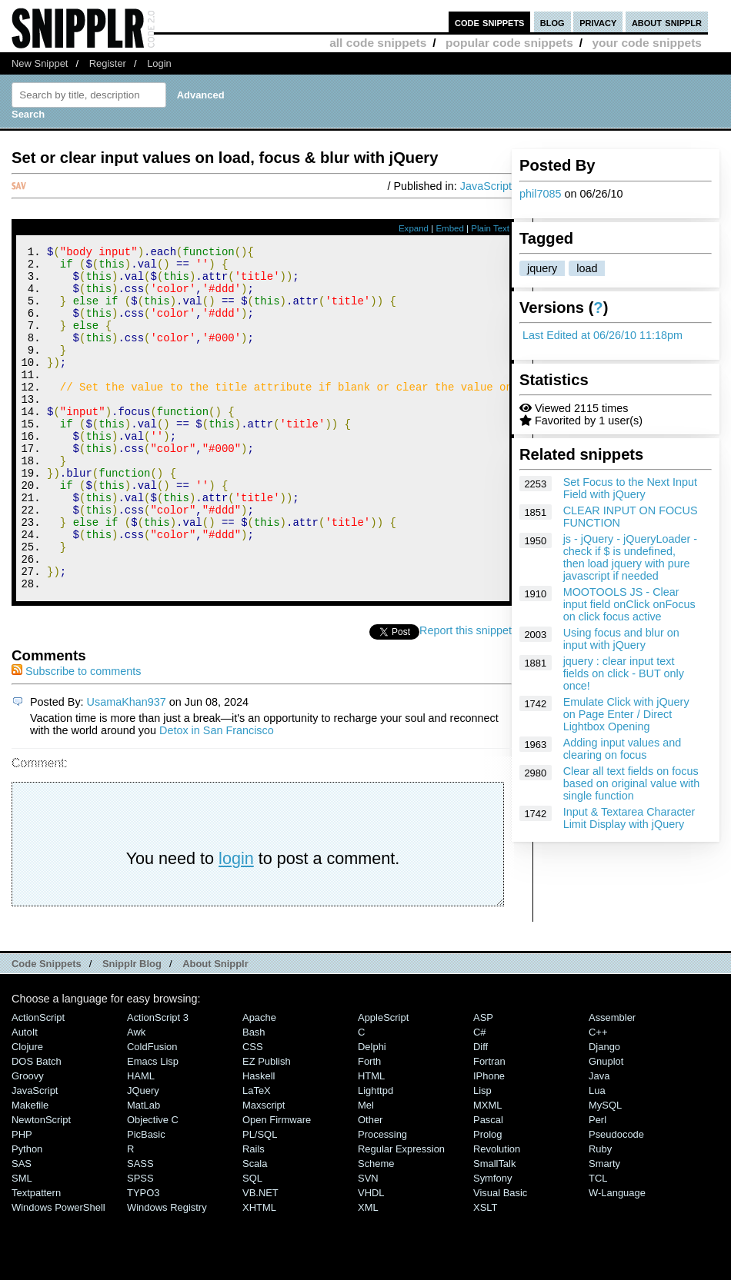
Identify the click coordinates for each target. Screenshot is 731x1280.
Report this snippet (465, 695)
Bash (253, 1096)
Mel (366, 1169)
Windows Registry (167, 1272)
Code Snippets (47, 1028)
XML (368, 1272)
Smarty (604, 1228)
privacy (597, 21)
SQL (252, 1242)
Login (159, 63)
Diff (480, 1111)
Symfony (492, 1242)
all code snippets (377, 42)
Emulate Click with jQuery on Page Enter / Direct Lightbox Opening (626, 714)
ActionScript (38, 1082)
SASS (140, 1228)
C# (479, 1096)
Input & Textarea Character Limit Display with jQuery (629, 818)
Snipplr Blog (132, 1028)
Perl (597, 1184)
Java (599, 1140)
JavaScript (486, 186)
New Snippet (40, 63)
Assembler (612, 1082)
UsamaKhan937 (126, 766)
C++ (598, 1096)
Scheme (376, 1228)
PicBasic (146, 1199)
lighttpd (375, 1155)
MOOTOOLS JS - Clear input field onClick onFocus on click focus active (629, 604)
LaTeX (256, 1155)
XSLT (485, 1272)
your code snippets (647, 42)
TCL (598, 1242)
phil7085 (540, 194)
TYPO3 (143, 1257)
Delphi (372, 1111)
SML (22, 1242)
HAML (141, 1140)
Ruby (600, 1213)
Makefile (30, 1169)
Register (107, 63)
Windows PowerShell (58, 1272)
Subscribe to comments (76, 736)
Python (27, 1213)
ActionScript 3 (158, 1082)
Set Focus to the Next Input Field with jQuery (630, 488)
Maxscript (263, 1169)
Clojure (27, 1111)
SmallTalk (494, 1228)
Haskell (258, 1140)
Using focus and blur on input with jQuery (621, 639)
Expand (414, 228)
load (586, 268)
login (236, 923)
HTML (371, 1140)
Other (370, 1184)
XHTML (259, 1272)
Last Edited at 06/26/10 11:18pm (602, 335)
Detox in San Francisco (216, 795)
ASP (483, 1082)
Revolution (496, 1213)
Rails (253, 1213)
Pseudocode (616, 1199)
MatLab (143, 1169)
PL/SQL (259, 1199)
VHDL (371, 1257)
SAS (22, 1228)
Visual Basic (500, 1257)
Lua (597, 1155)
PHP (22, 1199)
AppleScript (383, 1082)
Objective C (153, 1184)
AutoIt (25, 1096)
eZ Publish (266, 1126)
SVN (368, 1242)
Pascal (488, 1184)
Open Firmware (276, 1184)
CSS (252, 1111)
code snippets (490, 21)
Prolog (487, 1199)
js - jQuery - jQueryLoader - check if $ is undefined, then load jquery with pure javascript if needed (630, 557)
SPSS (140, 1242)
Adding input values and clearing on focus (622, 748)
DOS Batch (37, 1126)
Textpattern (36, 1257)
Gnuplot (606, 1126)
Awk (136, 1096)
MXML (487, 1169)
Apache (259, 1082)
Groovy (28, 1140)
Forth (369, 1126)
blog (552, 21)
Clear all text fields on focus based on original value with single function (631, 783)
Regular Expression (401, 1213)
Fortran (489, 1126)
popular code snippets (509, 42)
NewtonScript (41, 1184)
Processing (382, 1199)
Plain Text (490, 228)
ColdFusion (152, 1111)
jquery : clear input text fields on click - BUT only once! (623, 673)
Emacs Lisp (153, 1126)
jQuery (143, 1155)
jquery (542, 268)
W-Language (617, 1257)
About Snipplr (215, 1028)
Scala (254, 1228)
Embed (450, 228)
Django (604, 1111)
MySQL (605, 1169)
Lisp (482, 1155)
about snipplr (667, 21)
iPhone (489, 1140)
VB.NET (260, 1257)
